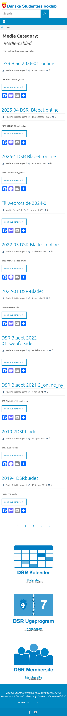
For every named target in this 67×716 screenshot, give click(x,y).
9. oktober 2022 (39, 251)
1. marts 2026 (38, 70)
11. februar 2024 (35, 210)
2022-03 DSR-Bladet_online (30, 245)
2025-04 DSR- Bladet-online (30, 110)
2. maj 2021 (37, 392)
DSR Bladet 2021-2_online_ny (32, 385)
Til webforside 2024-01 (25, 203)
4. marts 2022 (38, 298)
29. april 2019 (38, 438)
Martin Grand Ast (14, 210)
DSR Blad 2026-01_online (28, 63)
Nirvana (32, 702)
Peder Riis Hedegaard (16, 70)
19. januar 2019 (39, 485)
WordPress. (44, 702)
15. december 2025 (41, 117)
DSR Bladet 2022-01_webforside (20, 341)
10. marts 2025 (39, 163)
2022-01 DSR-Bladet (23, 291)
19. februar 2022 (40, 350)
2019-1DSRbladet (20, 478)
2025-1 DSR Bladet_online (29, 157)
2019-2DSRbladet (20, 432)
